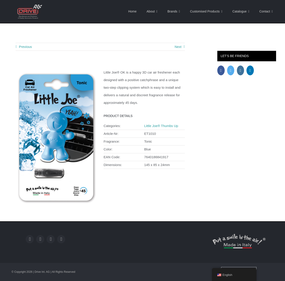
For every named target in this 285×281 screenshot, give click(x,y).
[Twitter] (230, 70)
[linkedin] (61, 239)
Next (178, 47)
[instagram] (51, 239)
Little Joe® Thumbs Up (161, 126)
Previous (25, 47)
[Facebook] (221, 70)
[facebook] (30, 239)
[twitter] (40, 239)
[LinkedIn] (250, 70)
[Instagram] (240, 70)
